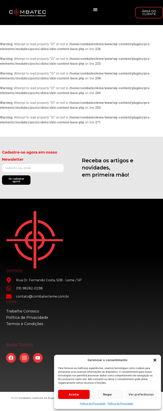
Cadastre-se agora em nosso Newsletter (29, 156)
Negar (107, 394)
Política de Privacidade (92, 403)
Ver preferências (141, 394)
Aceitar (74, 394)
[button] (155, 360)
